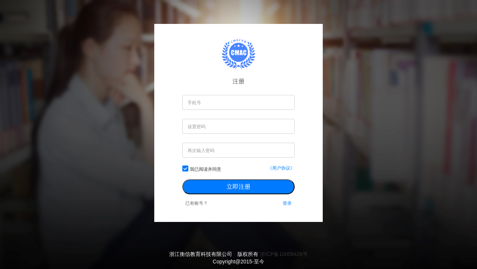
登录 (287, 203)
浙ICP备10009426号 (284, 254)
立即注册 (238, 186)
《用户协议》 (281, 168)
